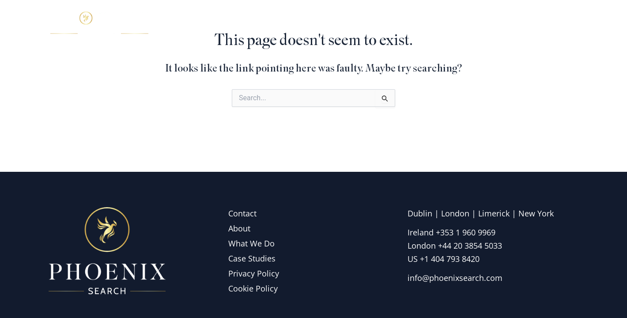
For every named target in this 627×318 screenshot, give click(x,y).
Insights (505, 24)
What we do (445, 24)
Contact (554, 24)
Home (331, 24)
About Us (380, 24)
